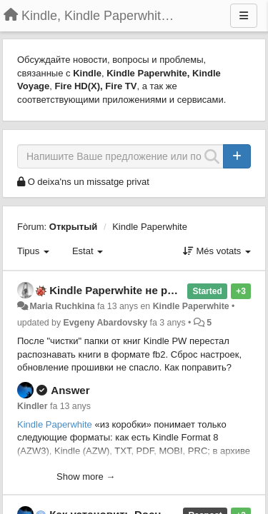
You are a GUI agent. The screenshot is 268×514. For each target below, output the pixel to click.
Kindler (32, 406)
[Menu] (243, 16)
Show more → (85, 476)
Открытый (73, 226)
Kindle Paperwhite (149, 226)
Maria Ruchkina (61, 306)
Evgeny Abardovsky (106, 323)
